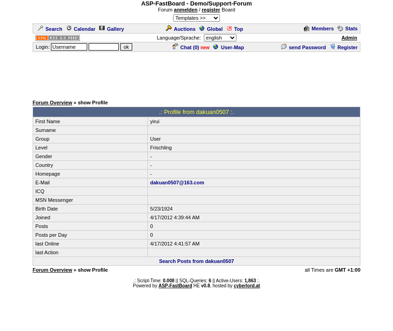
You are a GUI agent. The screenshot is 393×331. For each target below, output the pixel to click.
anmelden (185, 9)
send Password (303, 47)
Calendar (80, 29)
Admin (349, 37)
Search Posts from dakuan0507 (196, 261)
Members (319, 28)
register (211, 9)
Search (50, 29)
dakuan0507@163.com (177, 182)
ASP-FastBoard (175, 285)
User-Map (228, 47)
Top (234, 29)
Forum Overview (52, 102)
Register (344, 47)
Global (211, 29)
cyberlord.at (247, 285)
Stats (347, 28)
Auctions (181, 29)
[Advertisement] (196, 73)
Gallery (111, 29)
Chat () (186, 47)
